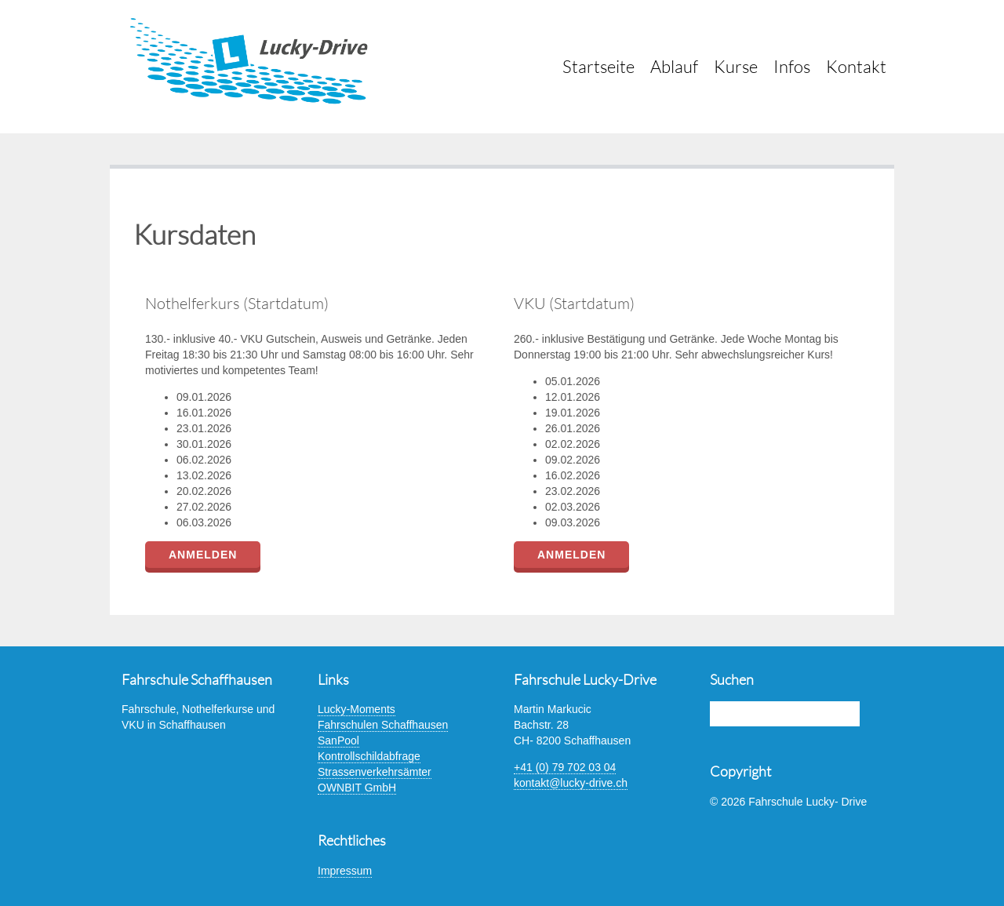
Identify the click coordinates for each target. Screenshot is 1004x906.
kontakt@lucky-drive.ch (571, 783)
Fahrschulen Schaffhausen (383, 725)
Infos (791, 66)
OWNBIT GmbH (357, 787)
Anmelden (203, 554)
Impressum (345, 870)
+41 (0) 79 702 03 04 (565, 767)
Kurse (736, 66)
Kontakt (856, 66)
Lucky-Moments (356, 709)
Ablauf (674, 66)
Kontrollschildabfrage (369, 756)
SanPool (338, 740)
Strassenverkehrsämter (374, 772)
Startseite (598, 66)
